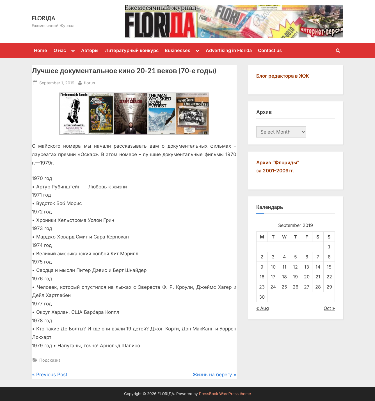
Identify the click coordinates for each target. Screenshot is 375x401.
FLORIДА (43, 18)
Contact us (270, 50)
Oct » (329, 308)
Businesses (177, 50)
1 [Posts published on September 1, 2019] (329, 246)
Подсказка (50, 360)
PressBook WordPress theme (225, 393)
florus (89, 82)
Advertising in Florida (229, 50)
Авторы (90, 50)
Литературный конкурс (132, 50)
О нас (60, 50)
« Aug (262, 308)
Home (40, 50)
